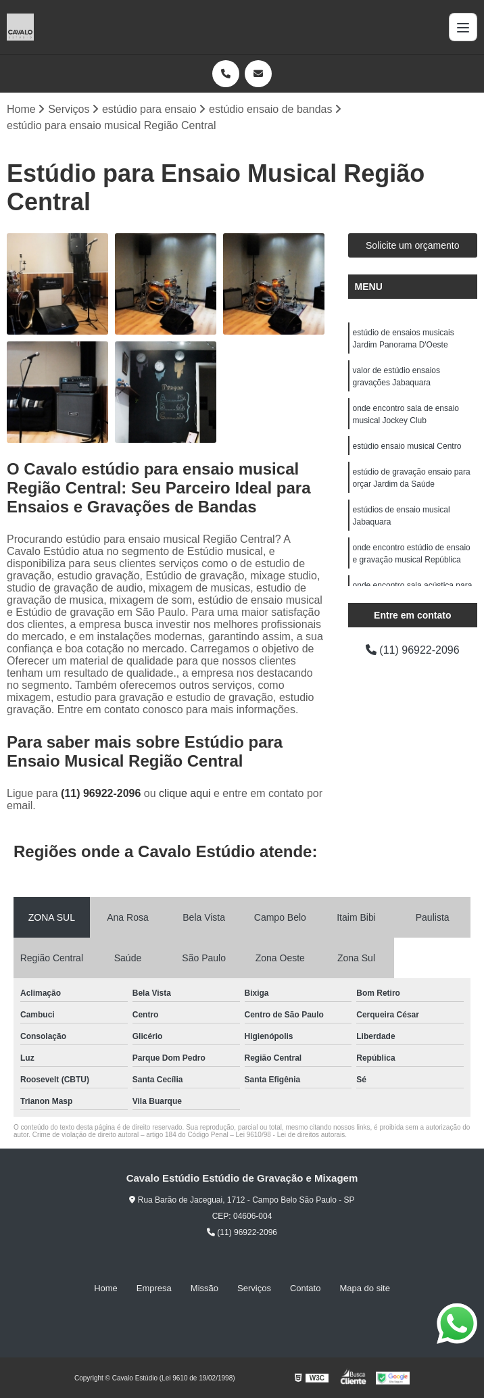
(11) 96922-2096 (102, 793)
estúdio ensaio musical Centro (407, 446)
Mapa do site (364, 1288)
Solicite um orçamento (413, 245)
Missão (204, 1288)
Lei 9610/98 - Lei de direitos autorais (290, 1134)
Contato (305, 1288)
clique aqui (185, 793)
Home (106, 1288)
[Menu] (463, 27)
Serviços (254, 1288)
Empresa (154, 1288)
